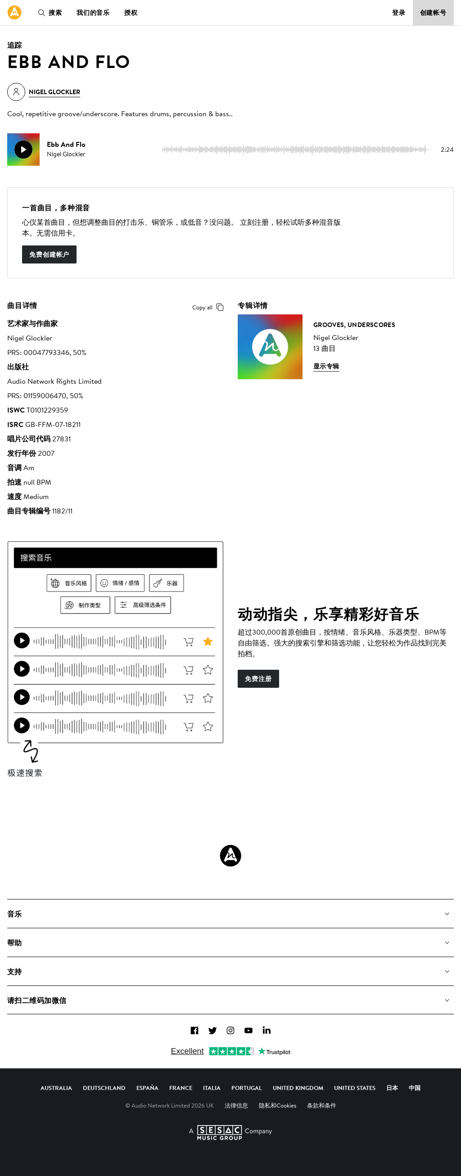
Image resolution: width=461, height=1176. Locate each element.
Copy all (209, 307)
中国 (414, 1088)
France (180, 1088)
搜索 (48, 12)
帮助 (14, 943)
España (147, 1088)
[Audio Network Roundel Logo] (230, 856)
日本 (392, 1088)
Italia (212, 1088)
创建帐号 (433, 12)
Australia (56, 1088)
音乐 (14, 914)
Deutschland (104, 1088)
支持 (14, 971)
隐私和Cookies (277, 1105)
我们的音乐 (93, 12)
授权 (131, 12)
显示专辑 (326, 366)
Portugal (246, 1088)
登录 (399, 12)
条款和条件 (321, 1105)
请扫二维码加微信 (37, 1000)
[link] (14, 12)
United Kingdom (298, 1088)
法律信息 (236, 1105)
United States (354, 1088)
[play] (23, 150)
